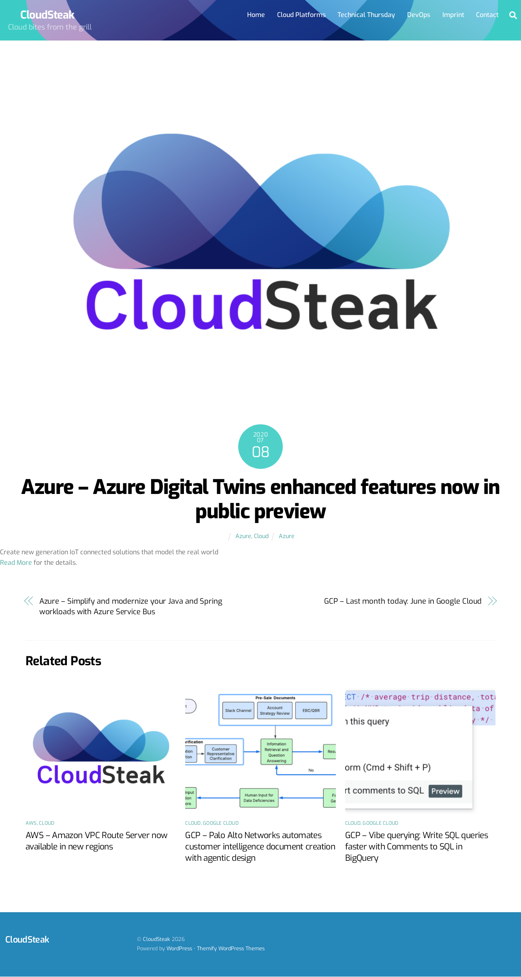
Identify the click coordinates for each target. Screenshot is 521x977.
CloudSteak (156, 939)
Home (256, 15)
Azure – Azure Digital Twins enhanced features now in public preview (260, 499)
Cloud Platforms (301, 15)
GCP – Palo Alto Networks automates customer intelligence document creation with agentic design (260, 847)
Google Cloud (221, 823)
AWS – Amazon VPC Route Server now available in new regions (96, 841)
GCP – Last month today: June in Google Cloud (403, 601)
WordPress (179, 948)
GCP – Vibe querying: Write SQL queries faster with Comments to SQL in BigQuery (416, 847)
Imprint (453, 15)
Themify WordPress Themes (231, 948)
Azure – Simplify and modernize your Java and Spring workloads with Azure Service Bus (130, 606)
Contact (487, 15)
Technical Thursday (366, 15)
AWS (31, 823)
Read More (16, 562)
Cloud (261, 536)
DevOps (418, 15)
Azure (243, 536)
